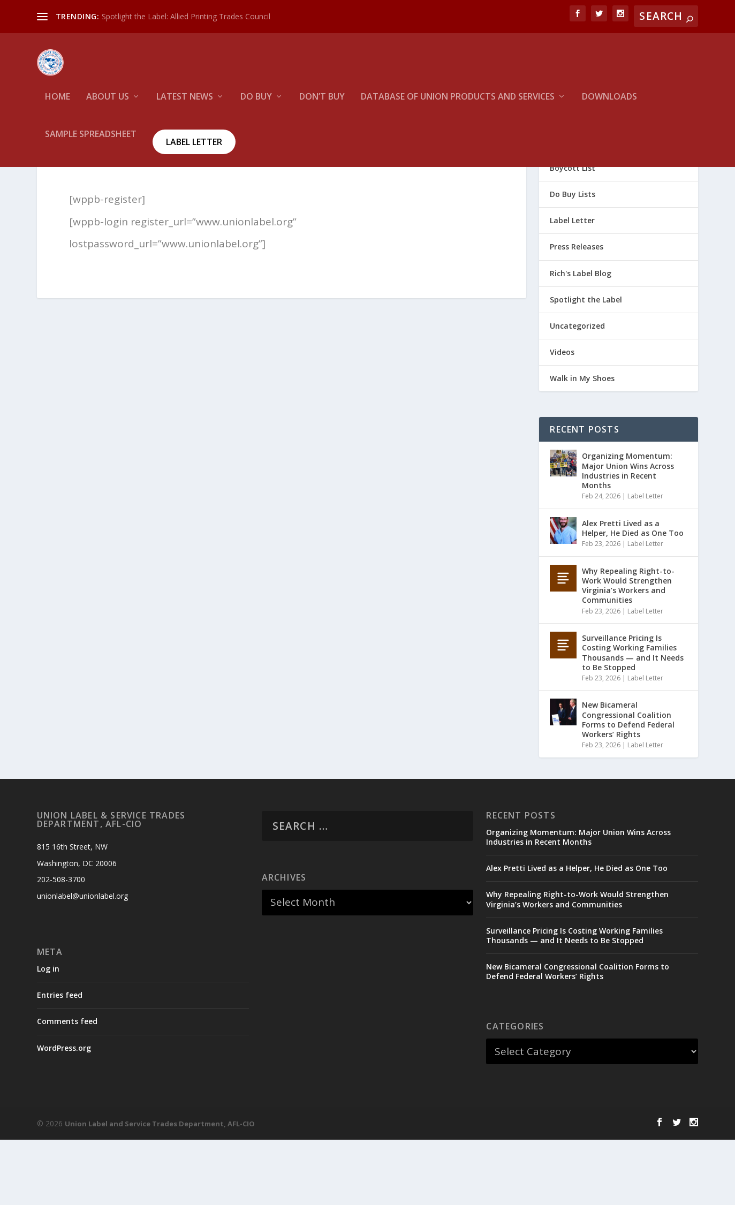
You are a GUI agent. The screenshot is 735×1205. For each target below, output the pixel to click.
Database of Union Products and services (458, 105)
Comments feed (67, 1086)
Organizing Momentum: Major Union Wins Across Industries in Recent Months (628, 536)
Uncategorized (577, 391)
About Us (107, 105)
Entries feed (59, 1060)
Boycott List (572, 233)
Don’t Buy (322, 105)
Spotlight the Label (586, 365)
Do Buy (256, 105)
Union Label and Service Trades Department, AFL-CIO (160, 1189)
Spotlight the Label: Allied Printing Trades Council (186, 16)
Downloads (609, 105)
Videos (562, 417)
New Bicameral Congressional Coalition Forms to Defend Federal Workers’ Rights (628, 785)
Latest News (184, 105)
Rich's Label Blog (580, 339)
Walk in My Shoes (582, 443)
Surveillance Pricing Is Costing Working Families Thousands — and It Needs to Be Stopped (633, 718)
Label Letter (194, 149)
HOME (57, 105)
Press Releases (576, 312)
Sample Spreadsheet (91, 142)
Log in (48, 1034)
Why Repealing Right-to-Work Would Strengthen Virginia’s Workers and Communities (628, 651)
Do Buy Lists (572, 259)
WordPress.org (64, 1113)
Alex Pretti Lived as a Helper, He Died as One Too (633, 593)
